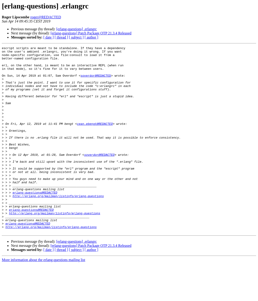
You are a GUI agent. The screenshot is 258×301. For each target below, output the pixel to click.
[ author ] (91, 37)
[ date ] (48, 37)
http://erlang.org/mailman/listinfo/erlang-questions (58, 226)
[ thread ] (61, 37)
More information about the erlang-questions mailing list (43, 297)
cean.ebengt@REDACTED (95, 139)
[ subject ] (76, 37)
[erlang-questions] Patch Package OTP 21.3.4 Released (90, 33)
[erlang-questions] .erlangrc (76, 29)
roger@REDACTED (45, 17)
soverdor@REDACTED (95, 82)
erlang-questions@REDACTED (35, 222)
